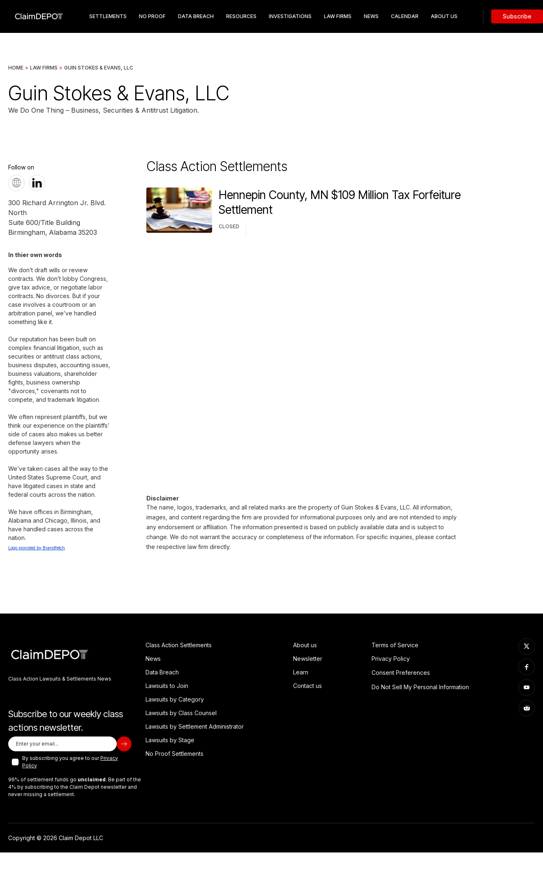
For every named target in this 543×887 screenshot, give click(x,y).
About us (305, 645)
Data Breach (162, 672)
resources (241, 16)
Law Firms (337, 16)
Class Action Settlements (179, 645)
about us (444, 16)
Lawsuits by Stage (170, 739)
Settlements (108, 16)
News (371, 16)
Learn (300, 672)
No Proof (152, 16)
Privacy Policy (391, 658)
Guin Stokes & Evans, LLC (98, 68)
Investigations (290, 16)
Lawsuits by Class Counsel (181, 712)
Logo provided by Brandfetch (36, 547)
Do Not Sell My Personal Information (420, 686)
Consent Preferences (401, 672)
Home (15, 68)
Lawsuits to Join (167, 685)
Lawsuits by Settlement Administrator (195, 726)
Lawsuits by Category (175, 699)
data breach (196, 16)
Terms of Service (395, 645)
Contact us (307, 685)
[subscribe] (124, 743)
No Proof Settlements (174, 753)
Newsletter (307, 658)
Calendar (404, 16)
